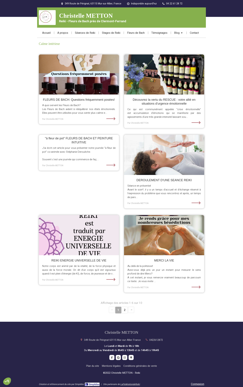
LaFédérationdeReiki (130, 384)
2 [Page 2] (125, 310)
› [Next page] (131, 310)
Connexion (197, 384)
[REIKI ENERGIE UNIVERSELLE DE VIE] (79, 235)
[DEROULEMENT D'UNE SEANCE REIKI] (164, 155)
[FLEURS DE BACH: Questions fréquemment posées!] (79, 74)
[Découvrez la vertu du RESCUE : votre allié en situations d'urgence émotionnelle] (164, 74)
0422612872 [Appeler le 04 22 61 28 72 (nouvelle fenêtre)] (156, 340)
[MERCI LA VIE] (164, 235)
